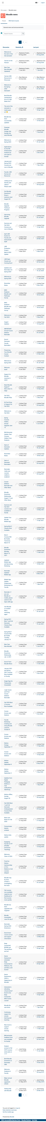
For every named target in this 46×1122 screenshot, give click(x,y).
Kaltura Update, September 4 (8, 771)
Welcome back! (7, 368)
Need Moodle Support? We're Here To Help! (8, 388)
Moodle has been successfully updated (7, 119)
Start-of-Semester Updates (7, 447)
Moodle (12, 1117)
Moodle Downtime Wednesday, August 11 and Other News (8, 496)
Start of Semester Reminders (7, 462)
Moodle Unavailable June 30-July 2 (8, 917)
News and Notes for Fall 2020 (8, 819)
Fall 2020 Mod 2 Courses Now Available (8, 704)
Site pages (4, 10)
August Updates (6, 323)
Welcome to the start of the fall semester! (8, 54)
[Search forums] (12, 33)
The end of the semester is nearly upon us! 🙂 (8, 109)
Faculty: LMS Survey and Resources (8, 174)
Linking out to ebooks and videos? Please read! (8, 183)
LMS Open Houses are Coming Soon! (8, 261)
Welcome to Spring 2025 (7, 141)
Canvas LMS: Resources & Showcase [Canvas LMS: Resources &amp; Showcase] (8, 78)
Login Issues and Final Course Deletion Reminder (7, 693)
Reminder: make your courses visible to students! (7, 473)
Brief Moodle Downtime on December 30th (8, 1061)
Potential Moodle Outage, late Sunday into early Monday (8, 131)
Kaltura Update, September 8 (8, 762)
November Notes (7, 284)
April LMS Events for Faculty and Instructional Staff (7, 237)
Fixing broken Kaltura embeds (8, 828)
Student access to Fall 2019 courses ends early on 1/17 (8, 1050)
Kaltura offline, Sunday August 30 (8, 796)
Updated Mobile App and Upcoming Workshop (8, 563)
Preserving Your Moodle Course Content (8, 353)
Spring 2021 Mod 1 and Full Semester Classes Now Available (8, 623)
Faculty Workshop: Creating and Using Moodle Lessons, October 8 (8, 724)
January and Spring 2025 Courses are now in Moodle (8, 164)
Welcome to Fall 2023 (7, 316)
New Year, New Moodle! (8, 645)
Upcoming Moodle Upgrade (7, 216)
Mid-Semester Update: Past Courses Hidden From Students (8, 436)
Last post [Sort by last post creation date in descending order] (36, 47)
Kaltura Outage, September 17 (8, 745)
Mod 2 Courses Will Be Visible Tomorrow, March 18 (7, 539)
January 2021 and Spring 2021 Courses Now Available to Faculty (8, 672)
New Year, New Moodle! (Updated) (8, 69)
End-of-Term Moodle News (8, 663)
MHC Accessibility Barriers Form (10, 1120)
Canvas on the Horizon (8, 61)
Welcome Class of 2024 (8, 855)
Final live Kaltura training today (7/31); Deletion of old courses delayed (8, 867)
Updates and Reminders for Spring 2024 (8, 270)
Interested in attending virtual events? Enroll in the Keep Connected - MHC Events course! (8, 993)
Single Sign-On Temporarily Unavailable (8, 683)
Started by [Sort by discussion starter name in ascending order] (19, 47)
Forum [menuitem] (4, 21)
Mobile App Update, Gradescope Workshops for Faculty (8, 583)
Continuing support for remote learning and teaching (7, 1016)
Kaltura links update (7, 836)
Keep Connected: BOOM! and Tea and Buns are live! (8, 947)
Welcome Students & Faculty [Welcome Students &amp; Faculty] (7, 1071)
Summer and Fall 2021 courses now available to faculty (8, 508)
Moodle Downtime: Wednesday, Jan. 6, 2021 (7, 654)
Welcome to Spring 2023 (7, 362)
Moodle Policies (26, 1120)
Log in (43, 2)
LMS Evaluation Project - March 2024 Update (7, 250)
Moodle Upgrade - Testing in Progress (7, 207)
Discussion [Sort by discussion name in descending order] (6, 47)
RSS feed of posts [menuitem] (14, 21)
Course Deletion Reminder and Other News (8, 484)
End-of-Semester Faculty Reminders (7, 342)
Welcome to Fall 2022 (7, 412)
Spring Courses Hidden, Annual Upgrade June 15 (8, 422)
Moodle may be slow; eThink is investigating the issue (8, 881)
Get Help (34, 1120)
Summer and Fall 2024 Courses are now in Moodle (8, 226)
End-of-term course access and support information (8, 935)
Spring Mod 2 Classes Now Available (8, 528)
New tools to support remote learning (7, 1027)
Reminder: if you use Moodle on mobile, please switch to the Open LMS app (8, 597)
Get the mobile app (8, 1112)
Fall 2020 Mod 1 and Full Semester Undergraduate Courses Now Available (8, 808)
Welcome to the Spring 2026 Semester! (7, 88)
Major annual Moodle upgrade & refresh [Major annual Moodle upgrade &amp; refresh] (8, 1081)
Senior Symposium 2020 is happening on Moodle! (8, 978)
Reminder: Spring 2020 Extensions (7, 926)
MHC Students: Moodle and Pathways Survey (7, 294)
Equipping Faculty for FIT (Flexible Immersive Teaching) (8, 845)
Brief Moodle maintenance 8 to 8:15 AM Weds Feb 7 (8, 98)
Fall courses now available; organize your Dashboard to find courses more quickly (8, 895)
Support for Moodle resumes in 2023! (7, 377)
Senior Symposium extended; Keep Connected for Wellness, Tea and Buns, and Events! (8, 962)
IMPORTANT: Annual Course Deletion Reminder (8, 331)
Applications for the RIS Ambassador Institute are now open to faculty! (8, 151)
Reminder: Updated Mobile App (7, 572)
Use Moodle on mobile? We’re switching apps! (7, 610)
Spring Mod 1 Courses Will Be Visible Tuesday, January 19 (8, 635)
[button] (37, 2)
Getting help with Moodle (7, 1089)
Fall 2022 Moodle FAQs (8, 396)
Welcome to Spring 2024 (7, 277)
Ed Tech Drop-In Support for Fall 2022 (8, 404)
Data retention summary (10, 1110)
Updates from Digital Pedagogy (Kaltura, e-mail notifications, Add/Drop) (8, 783)
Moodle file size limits (7, 1006)
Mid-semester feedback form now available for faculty (8, 1038)
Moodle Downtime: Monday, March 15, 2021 (7, 551)
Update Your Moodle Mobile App (7, 519)
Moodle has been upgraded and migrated (8, 907)
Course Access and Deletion (7, 713)
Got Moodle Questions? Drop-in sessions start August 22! (8, 195)
